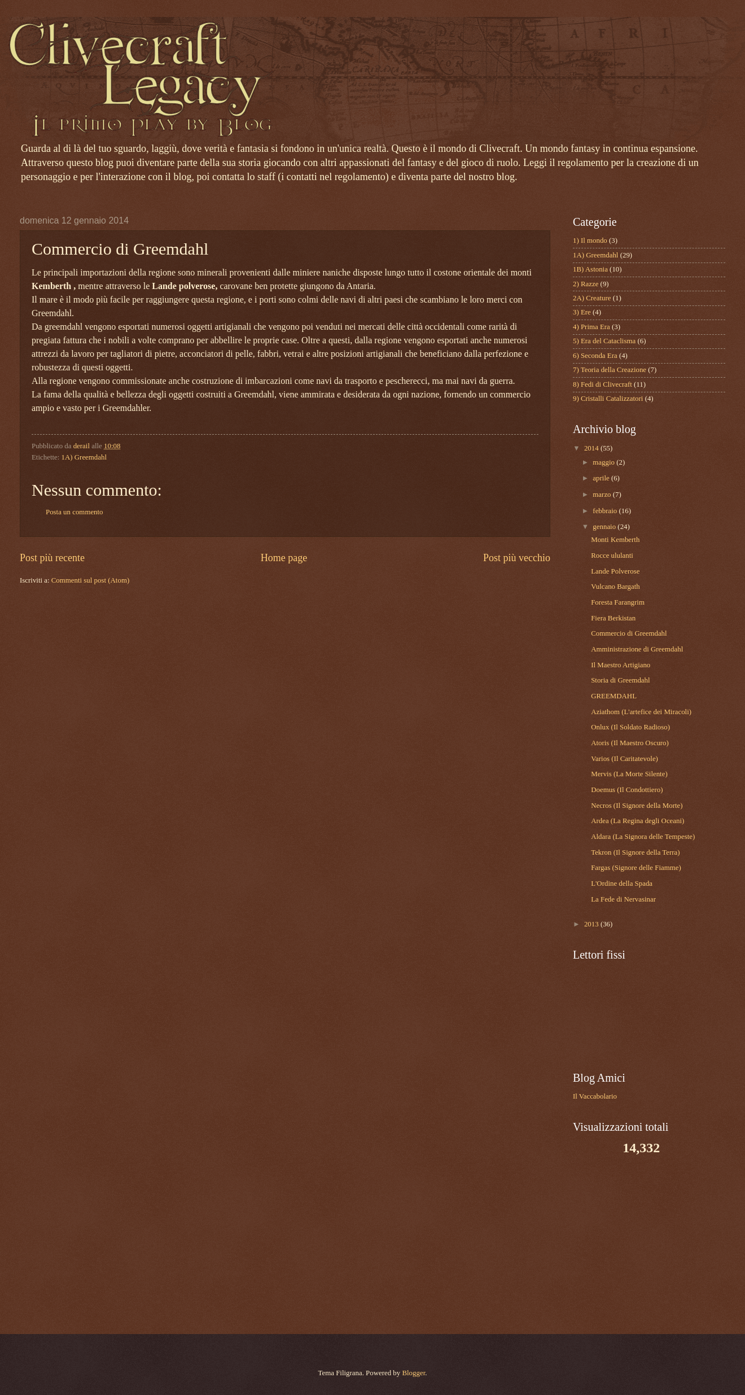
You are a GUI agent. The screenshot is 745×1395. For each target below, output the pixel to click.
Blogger (413, 1373)
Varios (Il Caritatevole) (624, 759)
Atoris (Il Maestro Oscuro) (630, 743)
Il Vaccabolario (595, 1096)
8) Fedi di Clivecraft (602, 384)
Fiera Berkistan (613, 618)
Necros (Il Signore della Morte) (636, 806)
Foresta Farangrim (618, 602)
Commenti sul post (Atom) (90, 580)
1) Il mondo (590, 240)
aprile (602, 478)
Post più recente (52, 557)
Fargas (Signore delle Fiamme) (636, 868)
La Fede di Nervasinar (623, 899)
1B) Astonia (590, 269)
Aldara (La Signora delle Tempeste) (643, 837)
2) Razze (585, 284)
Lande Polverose (615, 571)
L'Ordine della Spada (621, 883)
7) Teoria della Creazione (609, 370)
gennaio (605, 527)
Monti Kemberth (615, 540)
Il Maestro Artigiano (620, 665)
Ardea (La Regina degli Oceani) (637, 821)
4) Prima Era (591, 327)
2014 (592, 448)
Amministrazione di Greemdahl (637, 649)
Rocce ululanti (612, 555)
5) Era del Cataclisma (604, 341)
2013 (592, 924)
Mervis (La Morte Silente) (629, 774)
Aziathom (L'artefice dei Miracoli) (641, 712)
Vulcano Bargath (615, 587)
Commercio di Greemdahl (629, 633)
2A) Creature (592, 298)
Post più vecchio (516, 557)
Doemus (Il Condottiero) (627, 790)
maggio (604, 462)
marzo (602, 494)
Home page (284, 557)
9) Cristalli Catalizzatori (608, 399)
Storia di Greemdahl (620, 680)
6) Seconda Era (595, 356)
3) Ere (582, 312)
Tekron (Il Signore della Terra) (635, 852)
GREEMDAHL (614, 696)
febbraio (606, 511)
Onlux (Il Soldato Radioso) (630, 727)
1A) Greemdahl (84, 457)
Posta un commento (74, 512)
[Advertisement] (643, 1243)
